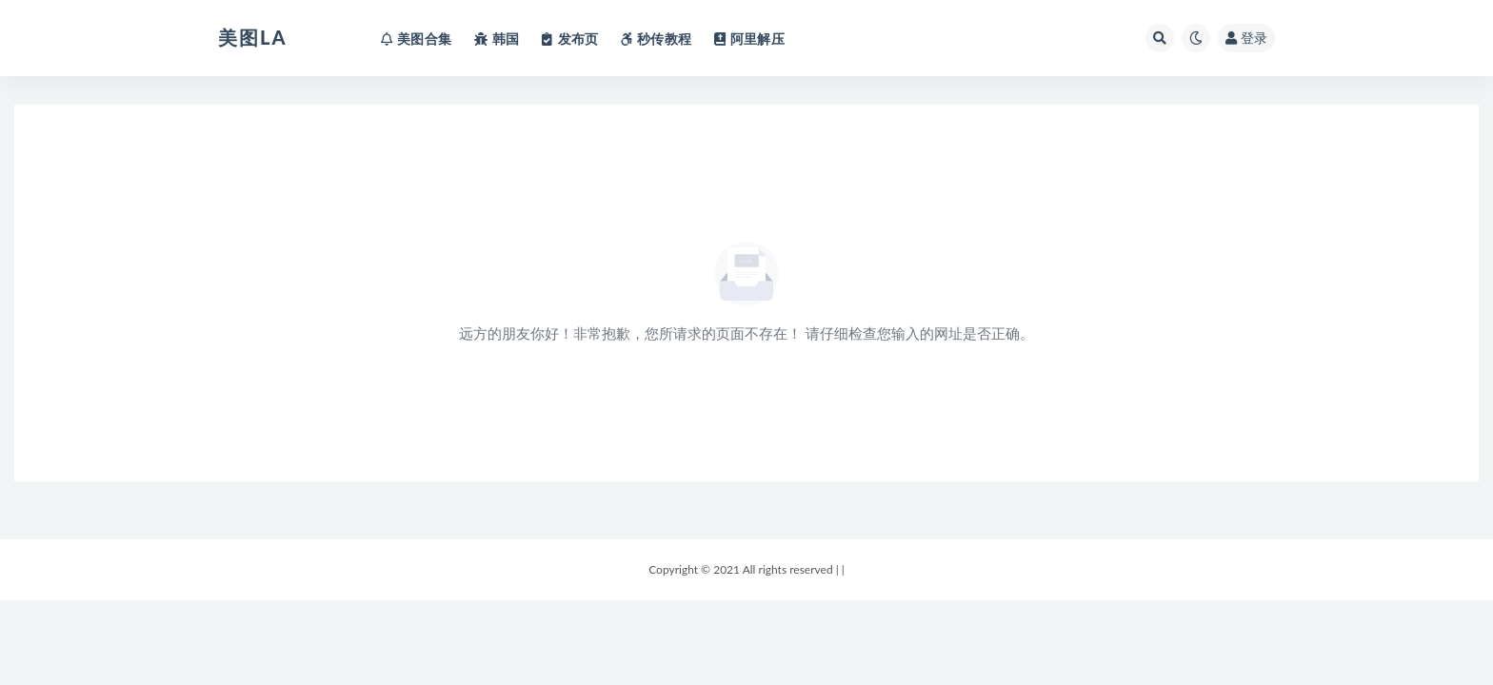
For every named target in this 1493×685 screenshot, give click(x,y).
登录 (1246, 37)
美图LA (252, 37)
